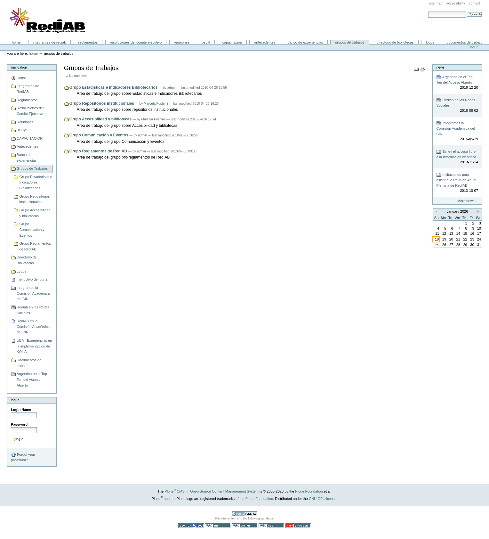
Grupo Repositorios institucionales (34, 199)
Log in (474, 47)
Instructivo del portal (32, 279)
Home (16, 42)
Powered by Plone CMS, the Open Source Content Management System (244, 513)
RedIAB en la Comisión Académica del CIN (33, 326)
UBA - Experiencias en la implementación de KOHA (34, 346)
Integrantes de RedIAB (49, 42)
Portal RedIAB (48, 20)
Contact (474, 3)
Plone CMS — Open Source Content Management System (211, 491)
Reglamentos (88, 42)
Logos (430, 42)
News (440, 67)
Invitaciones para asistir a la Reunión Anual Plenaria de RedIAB (457, 182)
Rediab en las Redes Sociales (33, 310)
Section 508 (191, 525)
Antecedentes (264, 42)
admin (171, 87)
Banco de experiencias (305, 42)
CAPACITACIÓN (232, 42)
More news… (467, 201)
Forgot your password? (23, 457)
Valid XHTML (244, 525)
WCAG (217, 525)
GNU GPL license (323, 499)
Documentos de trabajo (464, 42)
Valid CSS (271, 525)
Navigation (19, 67)
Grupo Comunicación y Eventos (31, 229)
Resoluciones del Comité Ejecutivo (136, 42)
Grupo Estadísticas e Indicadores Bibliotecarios (35, 182)
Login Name (21, 410)
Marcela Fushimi (156, 103)
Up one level (78, 76)
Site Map (436, 3)
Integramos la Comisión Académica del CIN (33, 293)
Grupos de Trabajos (349, 42)
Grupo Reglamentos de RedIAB (35, 246)
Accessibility (455, 3)
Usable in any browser (298, 525)
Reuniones (181, 42)
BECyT (206, 42)
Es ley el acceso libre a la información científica (457, 157)
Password (19, 424)
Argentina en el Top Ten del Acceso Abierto (32, 379)
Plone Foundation (309, 491)
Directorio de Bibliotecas (395, 42)
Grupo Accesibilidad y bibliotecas (35, 213)
